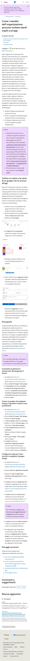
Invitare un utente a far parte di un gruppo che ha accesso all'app (15, 39)
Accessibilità (19, 654)
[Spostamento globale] (1, 2)
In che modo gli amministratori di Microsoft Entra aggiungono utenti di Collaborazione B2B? (15, 564)
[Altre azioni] (26, 16)
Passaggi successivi (8, 44)
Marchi (5, 656)
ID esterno (17, 16)
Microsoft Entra (10, 16)
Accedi (27, 2)
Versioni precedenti (8, 647)
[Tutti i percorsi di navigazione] (3, 16)
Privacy (5, 649)
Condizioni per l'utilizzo (8, 654)
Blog (15, 647)
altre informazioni (7, 51)
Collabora (22, 647)
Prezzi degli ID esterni (11, 573)
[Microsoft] (15, 2)
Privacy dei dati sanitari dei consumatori (13, 651)
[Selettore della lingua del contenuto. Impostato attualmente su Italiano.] (6, 635)
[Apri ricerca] (23, 2)
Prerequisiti (6, 42)
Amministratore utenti (19, 381)
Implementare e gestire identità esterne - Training (14, 603)
